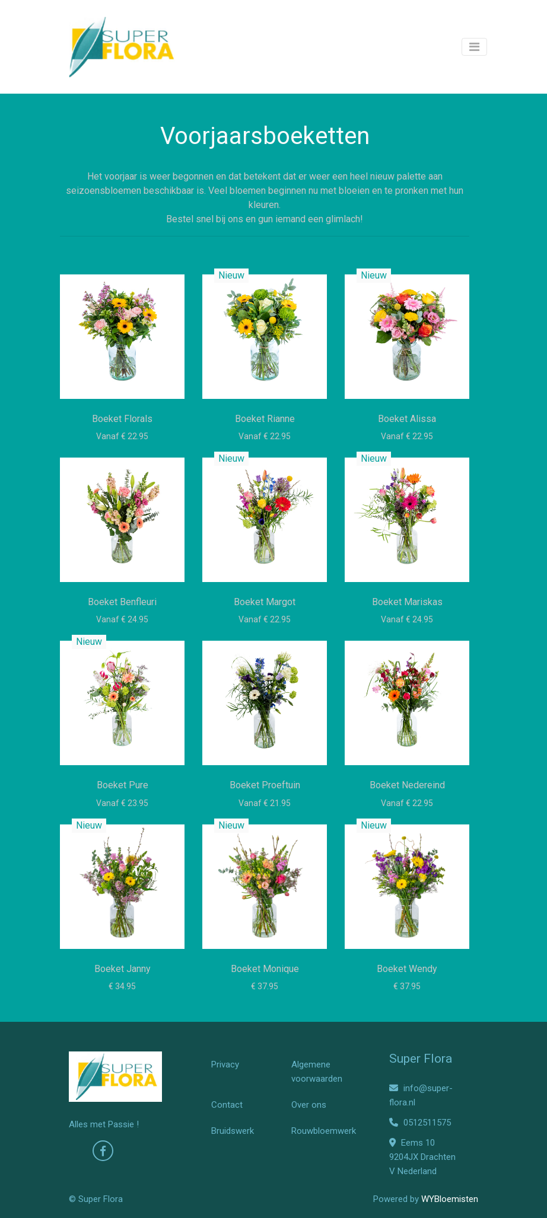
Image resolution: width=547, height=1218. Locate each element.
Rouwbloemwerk (323, 1131)
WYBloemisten (449, 1199)
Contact (227, 1104)
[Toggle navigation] (474, 47)
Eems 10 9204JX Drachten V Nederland (422, 1157)
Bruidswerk (232, 1131)
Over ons (308, 1104)
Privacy (225, 1064)
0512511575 (420, 1122)
